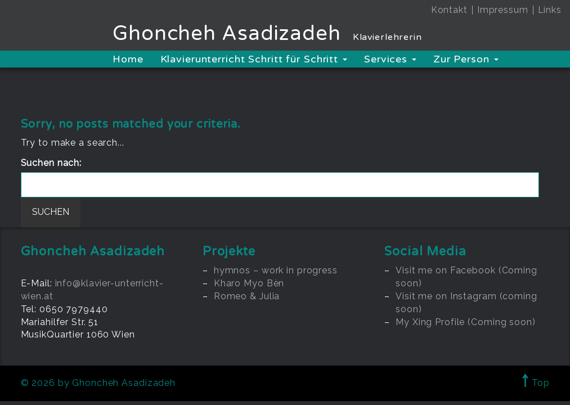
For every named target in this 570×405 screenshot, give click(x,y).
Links (550, 9)
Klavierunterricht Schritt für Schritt (253, 59)
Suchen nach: (51, 163)
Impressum (502, 9)
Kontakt (449, 9)
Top (536, 382)
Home (128, 59)
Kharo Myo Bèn (249, 283)
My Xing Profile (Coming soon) (466, 322)
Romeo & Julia (247, 296)
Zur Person (466, 59)
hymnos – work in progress (276, 270)
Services (390, 59)
